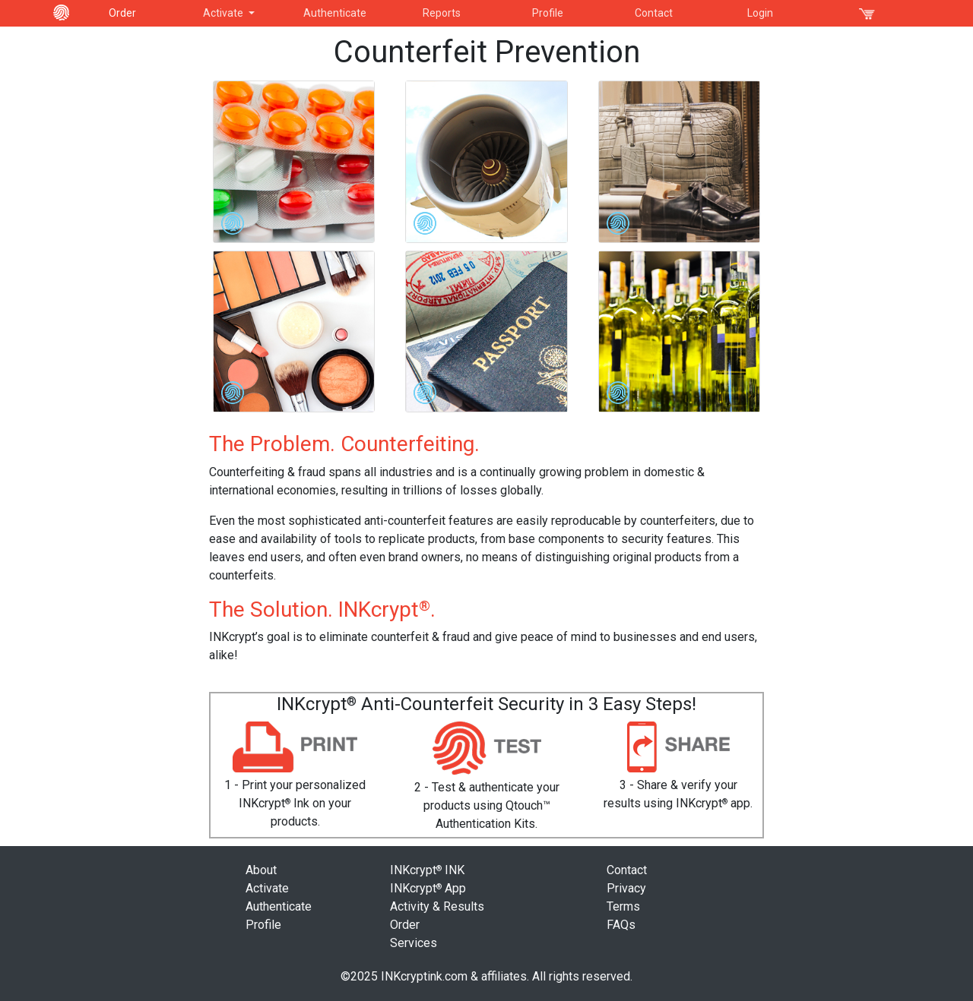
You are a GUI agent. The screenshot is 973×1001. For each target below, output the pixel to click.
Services (413, 943)
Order (122, 13)
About (261, 870)
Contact (654, 13)
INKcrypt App (428, 888)
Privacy (626, 888)
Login (760, 13)
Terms (623, 906)
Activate (267, 888)
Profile (547, 13)
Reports (442, 13)
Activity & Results (437, 906)
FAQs (621, 924)
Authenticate (334, 13)
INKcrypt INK (427, 870)
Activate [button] (224, 13)
